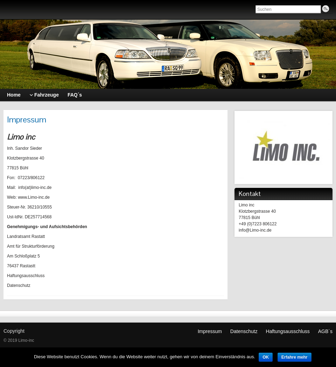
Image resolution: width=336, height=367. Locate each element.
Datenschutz (244, 331)
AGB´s (325, 331)
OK (265, 357)
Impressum (210, 331)
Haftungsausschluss (288, 331)
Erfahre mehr (294, 357)
